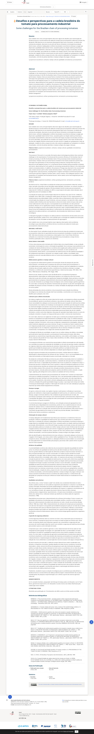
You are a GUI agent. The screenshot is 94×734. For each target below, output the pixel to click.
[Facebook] (23, 718)
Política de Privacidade (68, 731)
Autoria (37, 31)
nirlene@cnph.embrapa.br (72, 121)
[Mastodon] (20, 718)
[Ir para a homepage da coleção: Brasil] (40, 2)
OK (76, 731)
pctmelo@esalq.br (34, 118)
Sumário (12, 12)
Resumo (48, 12)
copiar (73, 16)
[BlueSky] (19, 718)
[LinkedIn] (22, 718)
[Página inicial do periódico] (7, 12)
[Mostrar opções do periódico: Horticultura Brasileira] (53, 7)
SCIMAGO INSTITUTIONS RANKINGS (50, 31)
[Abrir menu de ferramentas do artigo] (10, 684)
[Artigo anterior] (19, 12)
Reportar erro (92, 262)
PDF (65, 12)
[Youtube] (25, 718)
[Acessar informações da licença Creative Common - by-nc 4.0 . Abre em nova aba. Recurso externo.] (34, 684)
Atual (25, 12)
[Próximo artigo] (30, 12)
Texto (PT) (56, 12)
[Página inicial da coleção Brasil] (12, 715)
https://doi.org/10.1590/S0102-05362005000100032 (58, 16)
